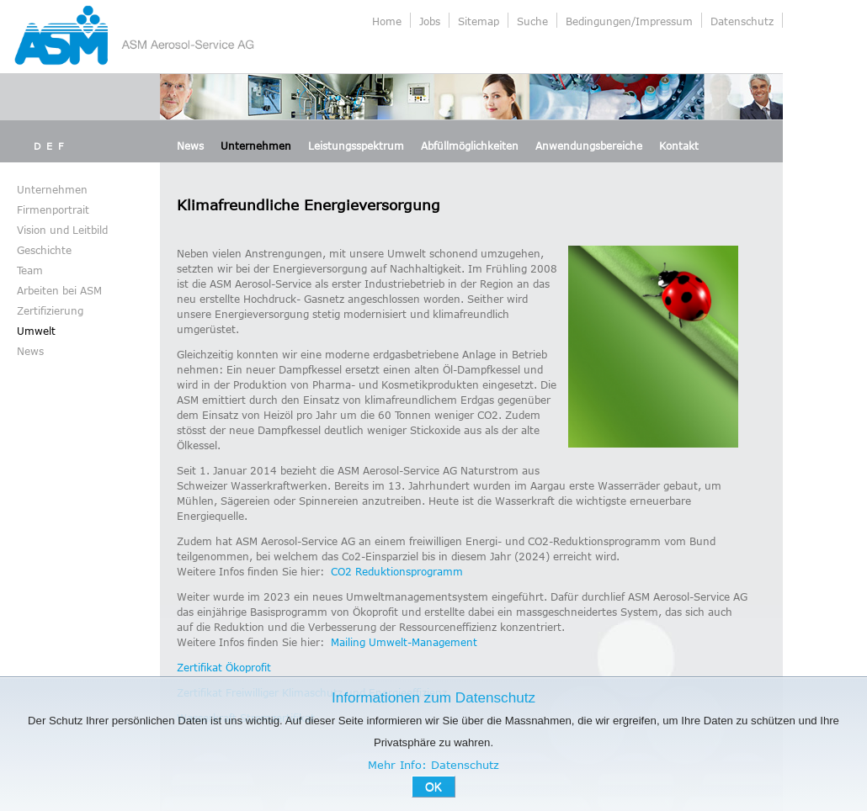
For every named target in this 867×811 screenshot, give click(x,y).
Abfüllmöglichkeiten (470, 145)
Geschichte (44, 250)
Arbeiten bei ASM (59, 290)
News (190, 145)
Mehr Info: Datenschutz (433, 764)
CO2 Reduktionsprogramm (397, 571)
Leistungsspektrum (356, 145)
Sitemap (478, 21)
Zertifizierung (50, 310)
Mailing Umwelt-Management (404, 642)
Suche (532, 21)
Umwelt (36, 331)
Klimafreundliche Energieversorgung (308, 204)
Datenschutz (742, 21)
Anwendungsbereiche (588, 145)
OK (433, 786)
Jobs (429, 21)
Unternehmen (256, 145)
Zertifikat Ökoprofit (224, 667)
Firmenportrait (53, 209)
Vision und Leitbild (62, 230)
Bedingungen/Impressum (629, 21)
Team (30, 270)
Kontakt (679, 145)
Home (387, 21)
